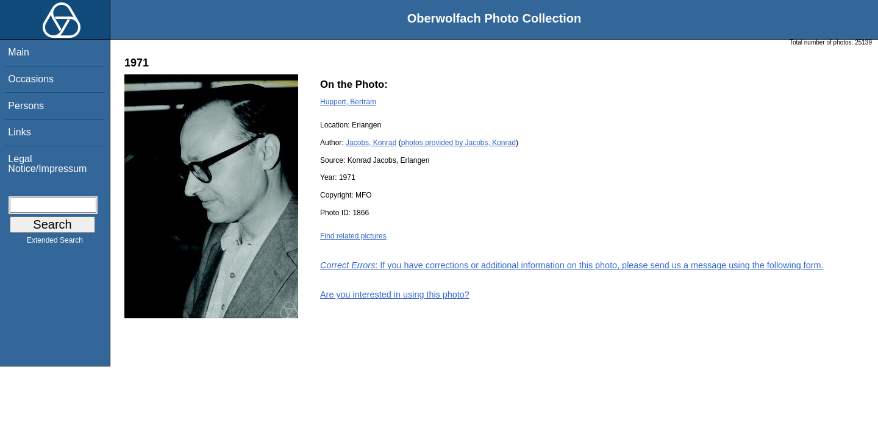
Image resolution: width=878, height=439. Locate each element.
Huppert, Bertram (348, 102)
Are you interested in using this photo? (394, 294)
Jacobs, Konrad (371, 142)
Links (19, 132)
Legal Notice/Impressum (47, 164)
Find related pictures (353, 236)
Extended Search (55, 242)
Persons (26, 106)
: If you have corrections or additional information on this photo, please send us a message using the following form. (572, 265)
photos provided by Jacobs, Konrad (458, 142)
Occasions (31, 79)
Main (18, 52)
